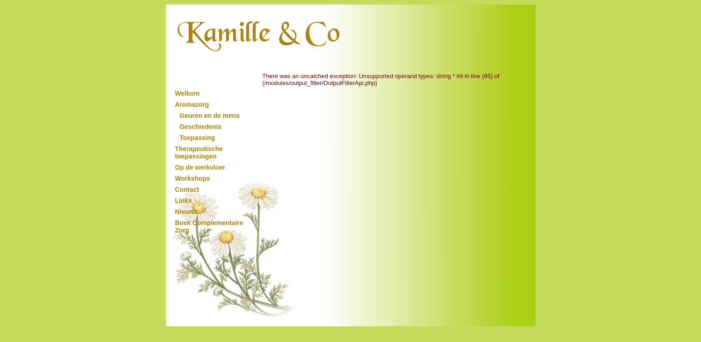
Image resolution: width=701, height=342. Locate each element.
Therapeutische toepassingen (199, 152)
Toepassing (197, 137)
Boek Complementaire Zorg (209, 226)
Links (183, 200)
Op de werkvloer (200, 167)
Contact (187, 189)
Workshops (192, 178)
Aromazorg (192, 104)
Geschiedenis (201, 126)
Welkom (187, 93)
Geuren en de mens (210, 115)
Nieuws (186, 211)
